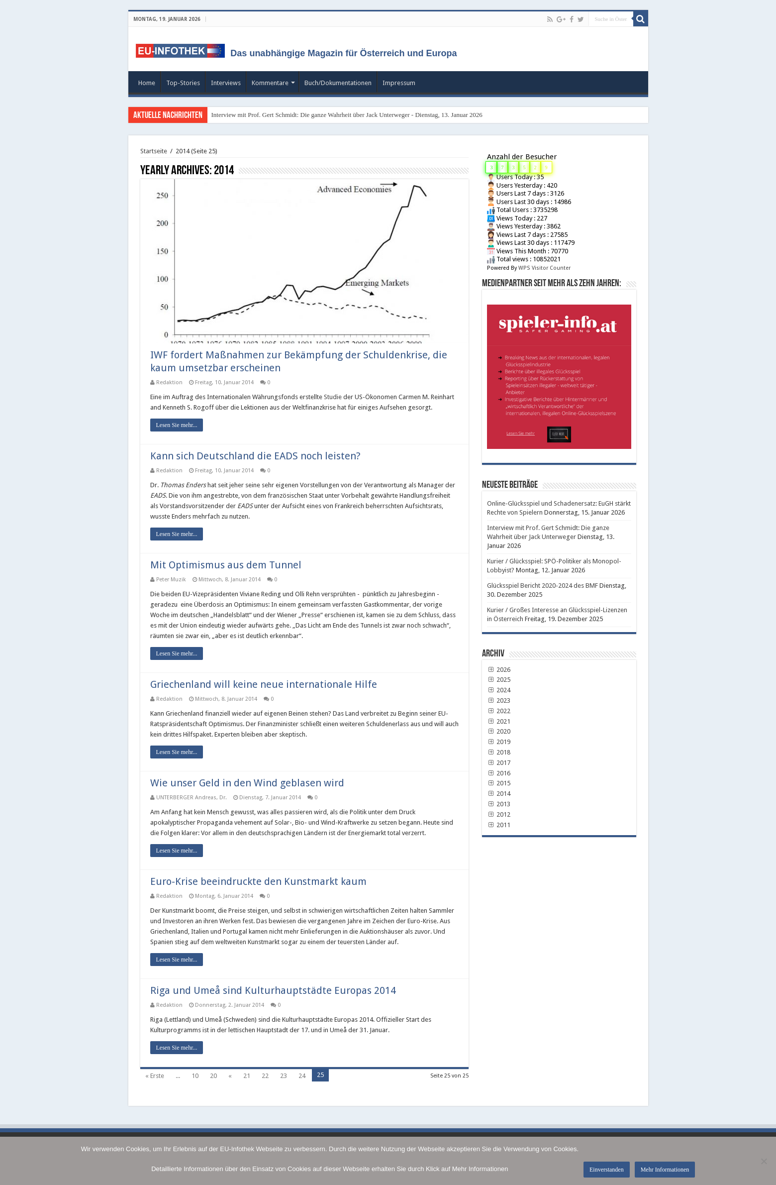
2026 (499, 669)
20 (213, 1075)
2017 (499, 762)
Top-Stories (183, 83)
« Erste (154, 1075)
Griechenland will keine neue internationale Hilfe (263, 684)
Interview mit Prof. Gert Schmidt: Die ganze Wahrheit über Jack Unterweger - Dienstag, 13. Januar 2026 (347, 114)
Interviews (226, 83)
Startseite (153, 151)
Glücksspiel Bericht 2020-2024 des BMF (542, 585)
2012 (499, 814)
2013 (499, 804)
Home (146, 83)
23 (283, 1075)
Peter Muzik (171, 579)
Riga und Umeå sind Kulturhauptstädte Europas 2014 (273, 990)
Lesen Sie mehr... (176, 425)
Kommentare (270, 83)
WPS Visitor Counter (544, 268)
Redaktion (169, 382)
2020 (499, 731)
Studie (333, 397)
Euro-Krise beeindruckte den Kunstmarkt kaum (258, 881)
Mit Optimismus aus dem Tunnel (225, 565)
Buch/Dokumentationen (338, 83)
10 (195, 1075)
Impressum (399, 83)
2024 (499, 690)
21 (246, 1075)
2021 (499, 721)
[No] (764, 1161)
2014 (499, 793)
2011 (499, 825)
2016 (499, 773)
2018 (499, 752)
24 (301, 1075)
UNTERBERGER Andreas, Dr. (191, 797)
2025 (499, 679)
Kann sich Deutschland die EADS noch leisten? (255, 456)
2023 (499, 700)
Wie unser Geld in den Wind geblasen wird (247, 783)
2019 (499, 742)
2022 (499, 711)
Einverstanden (606, 1169)
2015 (499, 783)
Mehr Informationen (665, 1169)
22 (265, 1075)
